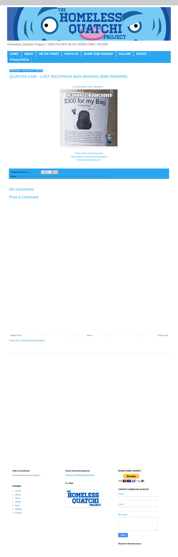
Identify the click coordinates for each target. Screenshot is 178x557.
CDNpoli (27, 176)
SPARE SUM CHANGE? (98, 54)
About (18, 494)
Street (18, 502)
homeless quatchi (39, 176)
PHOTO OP (71, 54)
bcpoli (19, 176)
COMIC (14, 54)
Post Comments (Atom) (33, 340)
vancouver (86, 176)
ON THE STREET (49, 54)
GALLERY (125, 54)
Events (18, 513)
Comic (18, 491)
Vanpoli (94, 176)
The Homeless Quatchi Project (25, 475)
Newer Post (15, 335)
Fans (17, 505)
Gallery (18, 509)
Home (89, 335)
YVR (107, 176)
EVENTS (141, 54)
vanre (101, 176)
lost (49, 176)
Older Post (163, 335)
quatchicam (76, 176)
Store (17, 498)
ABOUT (28, 54)
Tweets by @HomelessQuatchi (80, 475)
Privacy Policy (19, 59)
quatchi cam (64, 176)
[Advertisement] (89, 305)
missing (55, 176)
